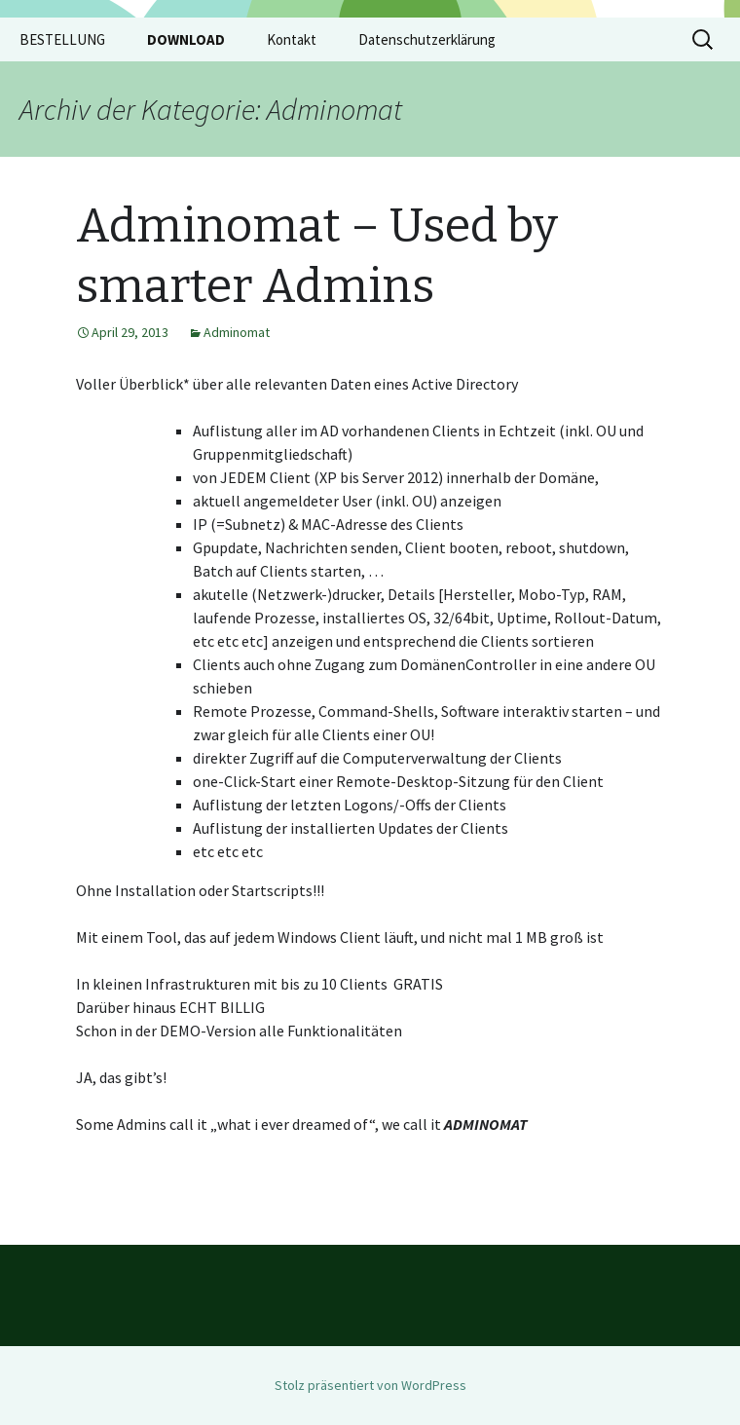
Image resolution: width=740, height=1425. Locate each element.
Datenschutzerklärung (427, 39)
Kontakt (291, 39)
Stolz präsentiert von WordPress (370, 1385)
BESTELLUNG (62, 39)
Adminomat (237, 332)
